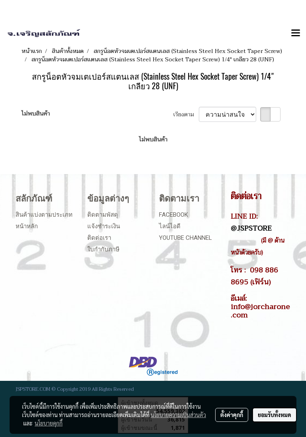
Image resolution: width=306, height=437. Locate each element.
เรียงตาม (186, 114)
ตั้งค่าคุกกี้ (231, 414)
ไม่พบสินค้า (36, 114)
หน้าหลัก (27, 226)
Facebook (173, 214)
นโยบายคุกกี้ (49, 423)
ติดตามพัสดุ (102, 214)
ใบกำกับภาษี (103, 249)
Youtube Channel (185, 237)
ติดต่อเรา (99, 237)
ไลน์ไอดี (169, 226)
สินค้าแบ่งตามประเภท (44, 214)
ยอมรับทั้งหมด (274, 414)
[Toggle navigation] (295, 33)
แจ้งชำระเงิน (103, 226)
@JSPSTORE (251, 228)
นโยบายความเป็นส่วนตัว (178, 414)
